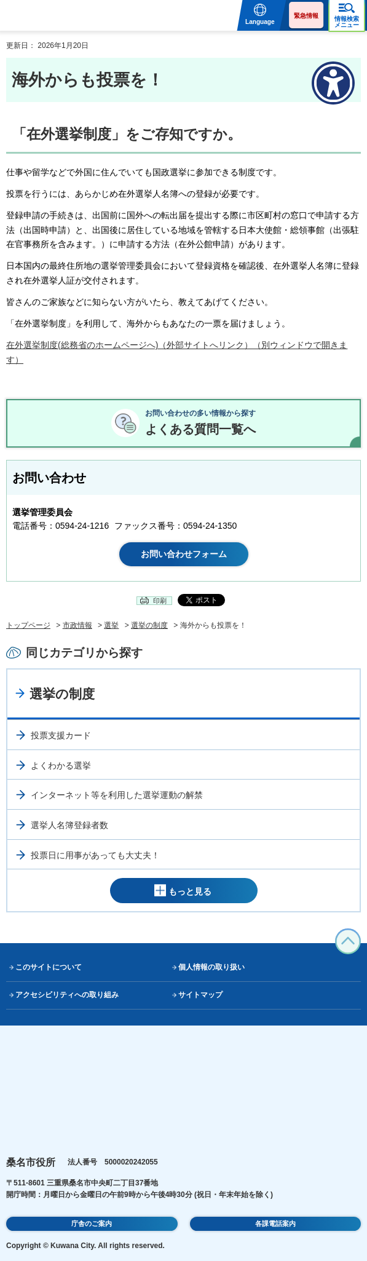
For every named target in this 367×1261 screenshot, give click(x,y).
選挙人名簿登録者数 (69, 825)
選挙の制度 (149, 625)
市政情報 (77, 625)
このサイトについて (48, 967)
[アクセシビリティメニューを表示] (333, 83)
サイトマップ (200, 994)
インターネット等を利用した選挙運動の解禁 (117, 795)
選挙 (111, 625)
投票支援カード (61, 735)
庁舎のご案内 (91, 1223)
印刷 (160, 600)
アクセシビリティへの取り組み (67, 994)
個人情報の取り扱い (211, 967)
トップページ (28, 625)
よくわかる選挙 (61, 765)
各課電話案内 (275, 1223)
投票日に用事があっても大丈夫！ (95, 855)
